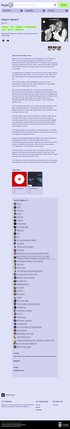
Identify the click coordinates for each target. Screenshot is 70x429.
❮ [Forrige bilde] (43, 29)
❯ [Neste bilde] (66, 29)
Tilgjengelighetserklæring (19, 424)
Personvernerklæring (6, 424)
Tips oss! (64, 5)
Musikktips (39, 409)
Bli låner (38, 407)
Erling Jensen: (27, 55)
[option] (50, 48)
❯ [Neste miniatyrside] (63, 48)
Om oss (38, 405)
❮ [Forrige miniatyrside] (46, 48)
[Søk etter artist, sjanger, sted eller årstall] (35, 5)
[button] (54, 29)
